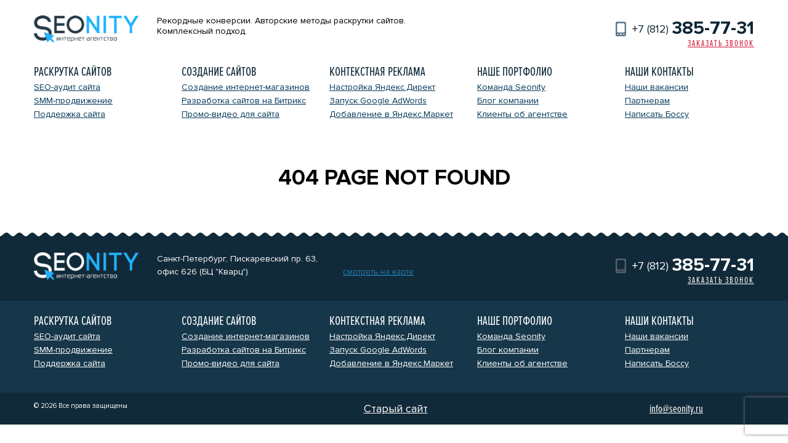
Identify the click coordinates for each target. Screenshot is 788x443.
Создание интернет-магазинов (246, 87)
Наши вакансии (656, 87)
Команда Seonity (511, 87)
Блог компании (508, 100)
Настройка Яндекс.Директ (382, 87)
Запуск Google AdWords (378, 100)
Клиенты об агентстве (522, 114)
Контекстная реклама (377, 71)
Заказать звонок (721, 43)
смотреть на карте (378, 271)
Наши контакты (659, 71)
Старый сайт (396, 408)
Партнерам (647, 100)
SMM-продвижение (73, 100)
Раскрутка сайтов (72, 71)
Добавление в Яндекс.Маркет (391, 114)
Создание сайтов (219, 71)
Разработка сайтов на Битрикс (244, 100)
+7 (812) (693, 29)
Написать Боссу (657, 114)
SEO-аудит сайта (67, 87)
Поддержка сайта (69, 114)
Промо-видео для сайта (230, 114)
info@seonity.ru (676, 408)
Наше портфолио (514, 71)
